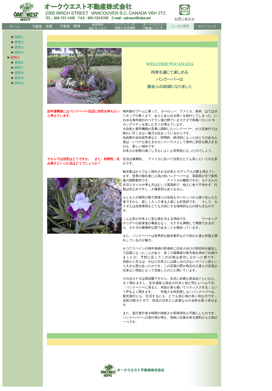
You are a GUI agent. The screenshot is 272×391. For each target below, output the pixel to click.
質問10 (19, 83)
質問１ (18, 37)
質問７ (19, 68)
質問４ (19, 52)
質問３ (19, 47)
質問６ (21, 62)
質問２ (17, 42)
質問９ (22, 78)
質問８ (19, 73)
